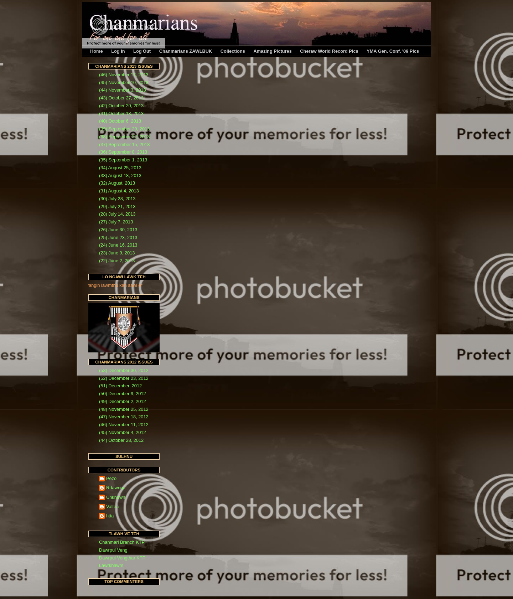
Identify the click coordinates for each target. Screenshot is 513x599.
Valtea (112, 506)
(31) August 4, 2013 (119, 190)
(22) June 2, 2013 (117, 260)
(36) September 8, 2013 (123, 152)
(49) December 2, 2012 (122, 401)
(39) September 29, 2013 (124, 128)
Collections (233, 51)
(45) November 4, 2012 (122, 432)
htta (110, 515)
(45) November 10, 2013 (124, 82)
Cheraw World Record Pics (329, 51)
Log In (118, 51)
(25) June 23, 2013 (118, 237)
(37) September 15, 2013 (124, 144)
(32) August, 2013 (117, 183)
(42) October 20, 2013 (121, 105)
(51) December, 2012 (120, 385)
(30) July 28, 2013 (117, 198)
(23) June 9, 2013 (117, 252)
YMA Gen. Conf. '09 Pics (393, 51)
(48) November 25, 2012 (124, 409)
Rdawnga (115, 487)
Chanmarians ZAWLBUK (185, 51)
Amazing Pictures (272, 51)
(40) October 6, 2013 (120, 121)
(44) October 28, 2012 (121, 440)
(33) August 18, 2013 (120, 175)
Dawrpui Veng (113, 550)
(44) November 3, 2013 (122, 90)
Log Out (142, 51)
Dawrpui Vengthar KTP (122, 558)
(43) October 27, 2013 (121, 97)
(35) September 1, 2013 (123, 159)
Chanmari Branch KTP (122, 542)
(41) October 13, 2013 (121, 113)
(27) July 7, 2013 (116, 221)
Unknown (115, 497)
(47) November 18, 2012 (124, 416)
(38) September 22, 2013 (124, 136)
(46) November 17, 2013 (124, 74)
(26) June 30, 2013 (118, 229)
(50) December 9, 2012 (122, 393)
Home (96, 51)
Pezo (111, 478)
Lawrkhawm (111, 565)
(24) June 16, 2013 (118, 245)
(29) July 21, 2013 (117, 206)
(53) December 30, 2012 (124, 370)
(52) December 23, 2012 (124, 378)
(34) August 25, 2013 (120, 167)
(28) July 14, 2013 (117, 214)
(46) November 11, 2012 (124, 424)
